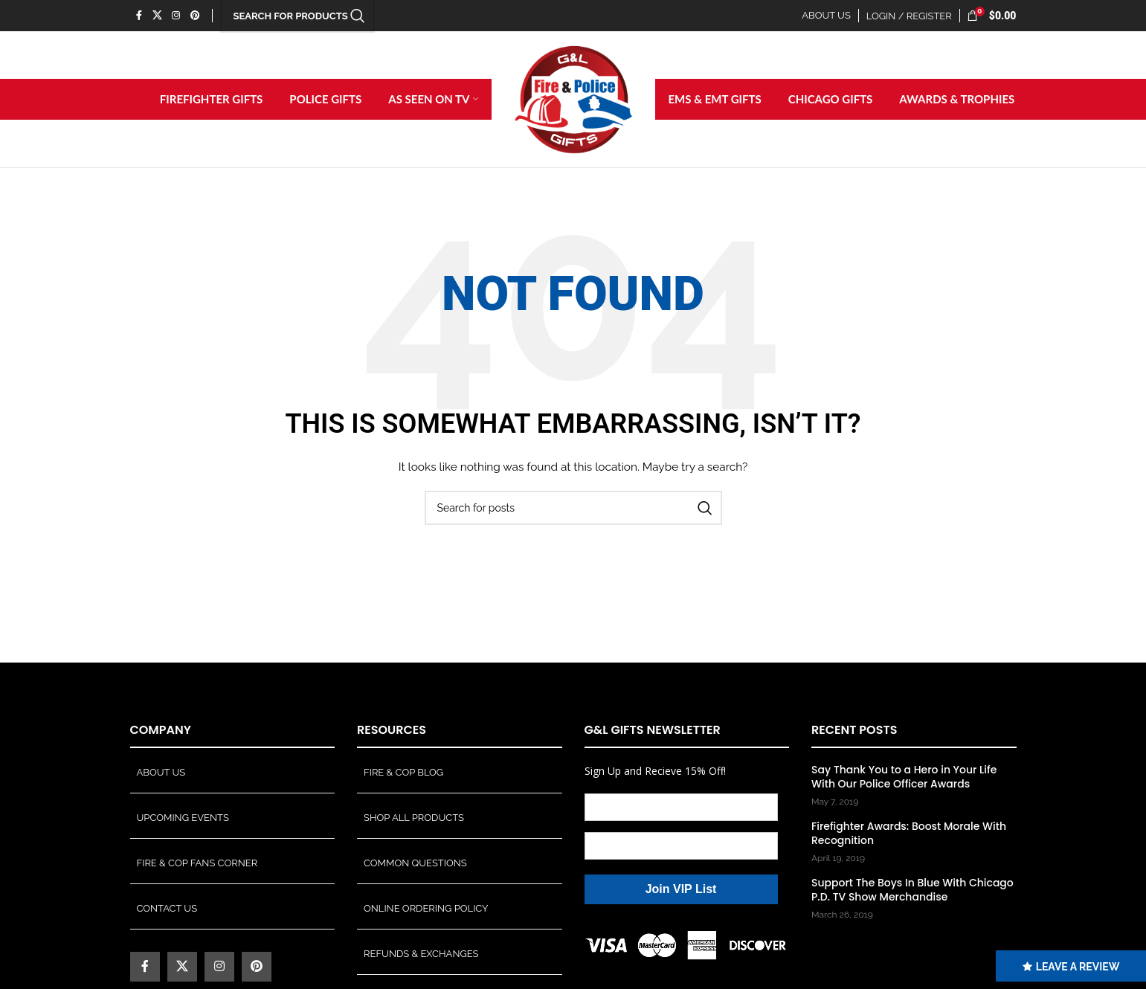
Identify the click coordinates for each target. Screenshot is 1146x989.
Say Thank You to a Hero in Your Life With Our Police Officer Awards (904, 777)
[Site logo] (573, 99)
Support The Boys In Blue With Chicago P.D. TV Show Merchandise (912, 890)
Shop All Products (414, 817)
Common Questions (415, 863)
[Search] (573, 509)
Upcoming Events (183, 817)
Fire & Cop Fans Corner (197, 863)
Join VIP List (681, 889)
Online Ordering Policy (426, 908)
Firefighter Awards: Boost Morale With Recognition (908, 833)
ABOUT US (826, 15)
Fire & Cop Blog (403, 772)
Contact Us (167, 908)
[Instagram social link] (176, 15)
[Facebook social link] (139, 15)
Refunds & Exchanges (421, 953)
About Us (161, 772)
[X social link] (157, 15)
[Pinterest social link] (195, 15)
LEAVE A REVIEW (1072, 967)
